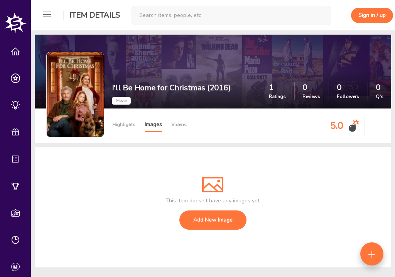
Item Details (94, 15)
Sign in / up (372, 15)
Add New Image (213, 220)
